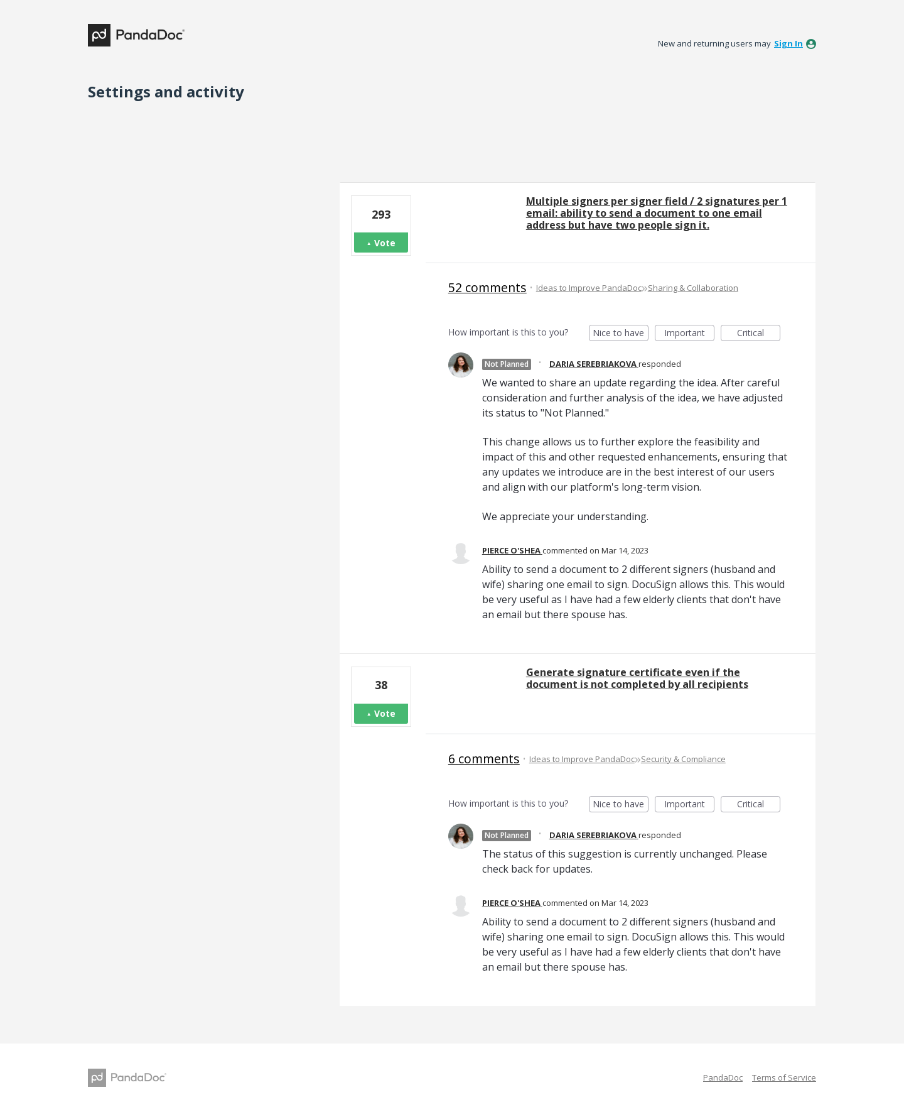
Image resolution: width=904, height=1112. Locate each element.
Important (689, 334)
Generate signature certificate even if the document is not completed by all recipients (637, 678)
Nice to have (620, 334)
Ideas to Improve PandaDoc (589, 287)
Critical (758, 334)
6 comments (484, 758)
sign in (788, 43)
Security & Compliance (683, 759)
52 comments (487, 287)
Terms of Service (784, 1077)
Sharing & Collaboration (693, 287)
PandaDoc (723, 1077)
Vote (385, 243)
